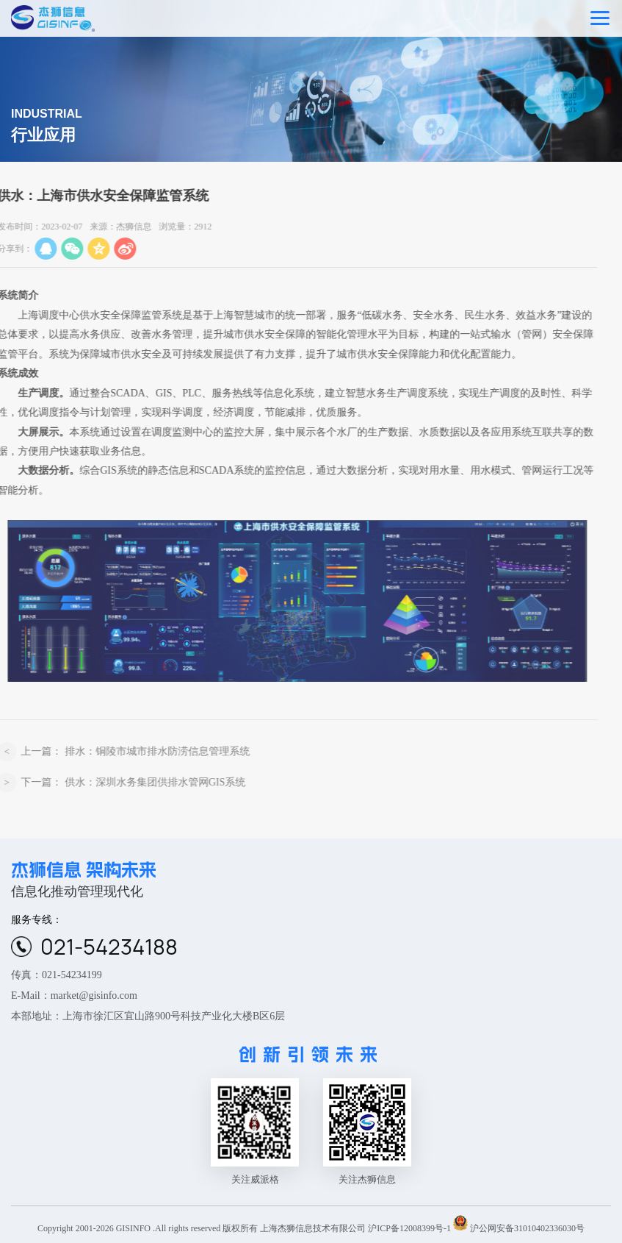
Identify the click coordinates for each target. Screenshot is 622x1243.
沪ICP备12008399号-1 (409, 1227)
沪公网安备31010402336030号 (527, 1227)
